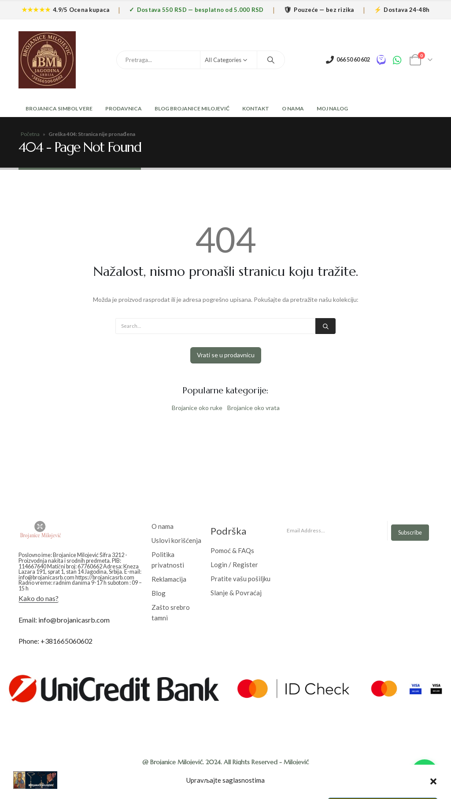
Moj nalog (332, 108)
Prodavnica (123, 108)
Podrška (228, 531)
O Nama (293, 108)
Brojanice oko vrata (253, 407)
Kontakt (255, 108)
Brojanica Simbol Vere (58, 108)
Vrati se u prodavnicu (226, 355)
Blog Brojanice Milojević (192, 108)
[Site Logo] (47, 59)
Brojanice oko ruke (197, 407)
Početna (30, 134)
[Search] (271, 60)
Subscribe (410, 532)
